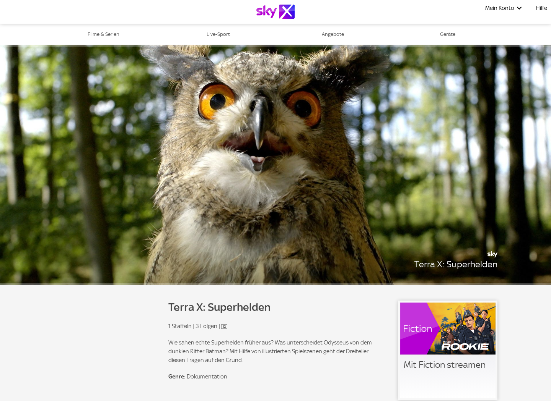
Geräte (447, 34)
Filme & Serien (103, 34)
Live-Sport (218, 34)
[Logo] (275, 12)
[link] (447, 350)
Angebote (333, 34)
